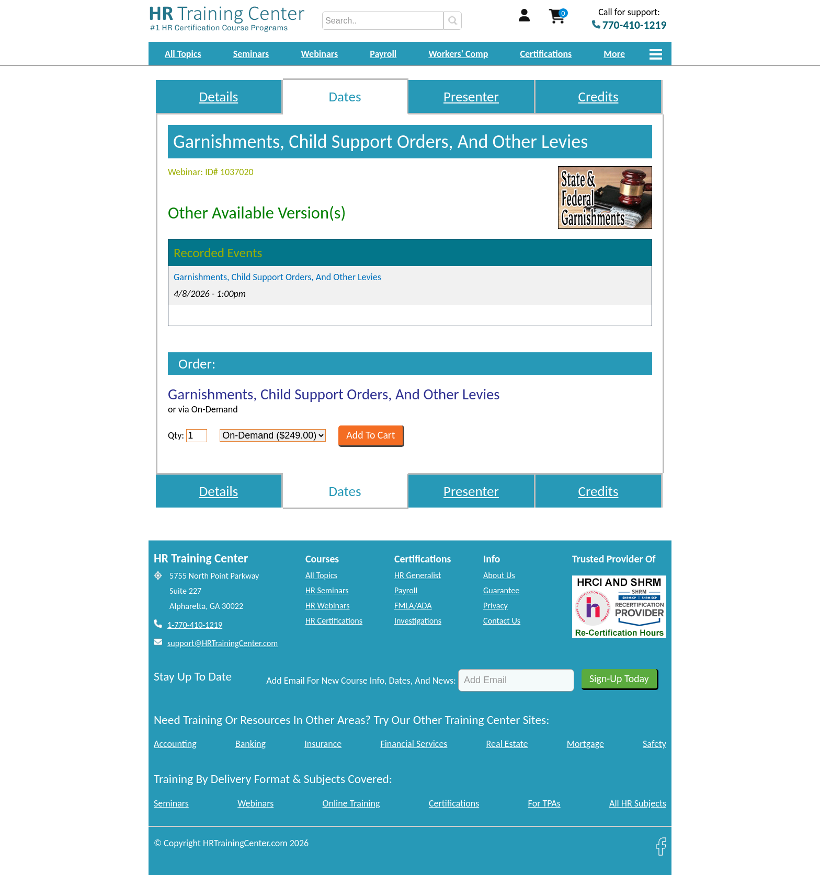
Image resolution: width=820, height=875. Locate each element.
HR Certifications (333, 621)
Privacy (495, 606)
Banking (250, 744)
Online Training (351, 803)
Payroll (383, 54)
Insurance (322, 744)
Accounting (175, 744)
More (614, 54)
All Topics (183, 54)
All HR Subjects (637, 803)
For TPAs (544, 803)
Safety (654, 744)
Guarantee (501, 590)
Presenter (471, 96)
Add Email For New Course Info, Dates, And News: (361, 680)
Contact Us (501, 621)
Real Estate (507, 744)
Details (218, 96)
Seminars (251, 54)
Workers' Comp (458, 54)
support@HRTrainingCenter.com (222, 643)
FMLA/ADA (413, 606)
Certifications (546, 54)
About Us (499, 575)
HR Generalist (417, 575)
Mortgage (585, 744)
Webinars (319, 54)
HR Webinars (327, 606)
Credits (598, 96)
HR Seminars (327, 590)
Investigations (417, 621)
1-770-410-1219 (194, 625)
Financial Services (413, 744)
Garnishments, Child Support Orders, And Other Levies (277, 277)
